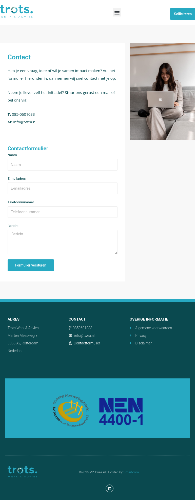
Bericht (13, 226)
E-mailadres (17, 178)
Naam (12, 155)
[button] (117, 12)
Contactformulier (87, 343)
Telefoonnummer (21, 202)
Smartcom (131, 472)
